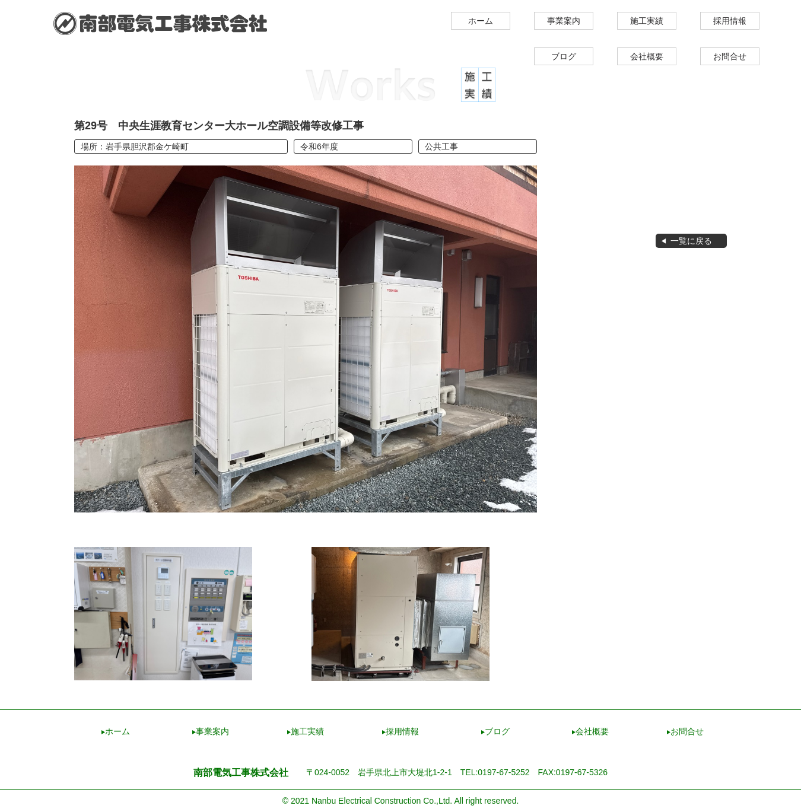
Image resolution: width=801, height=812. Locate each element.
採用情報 (729, 21)
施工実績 (646, 21)
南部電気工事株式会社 (160, 24)
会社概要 (646, 56)
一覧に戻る (691, 241)
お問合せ (729, 56)
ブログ (563, 56)
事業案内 (563, 21)
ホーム (480, 21)
